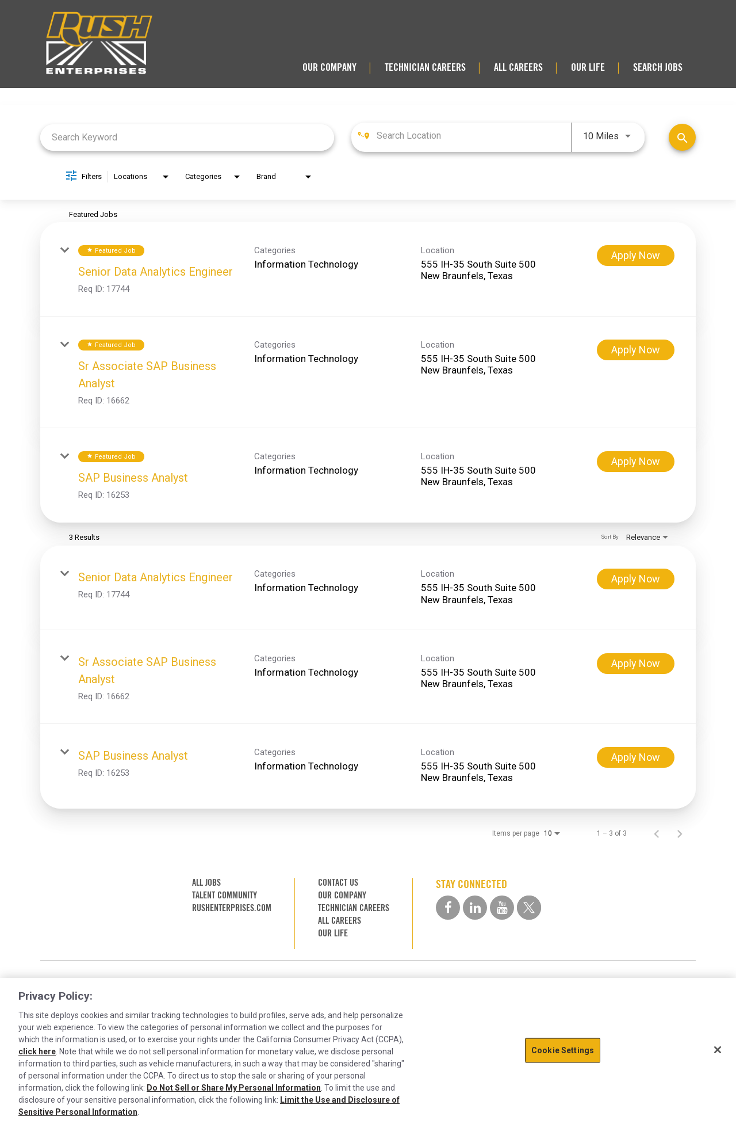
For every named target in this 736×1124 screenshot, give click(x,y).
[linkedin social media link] (475, 908)
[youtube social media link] (502, 908)
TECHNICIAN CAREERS (425, 67)
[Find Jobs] (682, 137)
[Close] (717, 1049)
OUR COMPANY (329, 67)
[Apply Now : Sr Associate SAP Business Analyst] (635, 350)
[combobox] (187, 137)
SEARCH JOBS (658, 67)
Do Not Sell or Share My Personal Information (234, 1087)
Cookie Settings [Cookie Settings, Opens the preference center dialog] (562, 1050)
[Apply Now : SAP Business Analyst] (635, 461)
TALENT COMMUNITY (224, 895)
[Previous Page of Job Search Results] (656, 833)
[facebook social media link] (448, 908)
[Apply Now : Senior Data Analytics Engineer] (635, 255)
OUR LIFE (588, 67)
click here (37, 1051)
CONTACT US (338, 882)
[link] (368, 269)
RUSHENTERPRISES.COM (231, 907)
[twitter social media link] (529, 908)
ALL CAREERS (518, 67)
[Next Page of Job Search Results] (679, 833)
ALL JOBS (206, 882)
